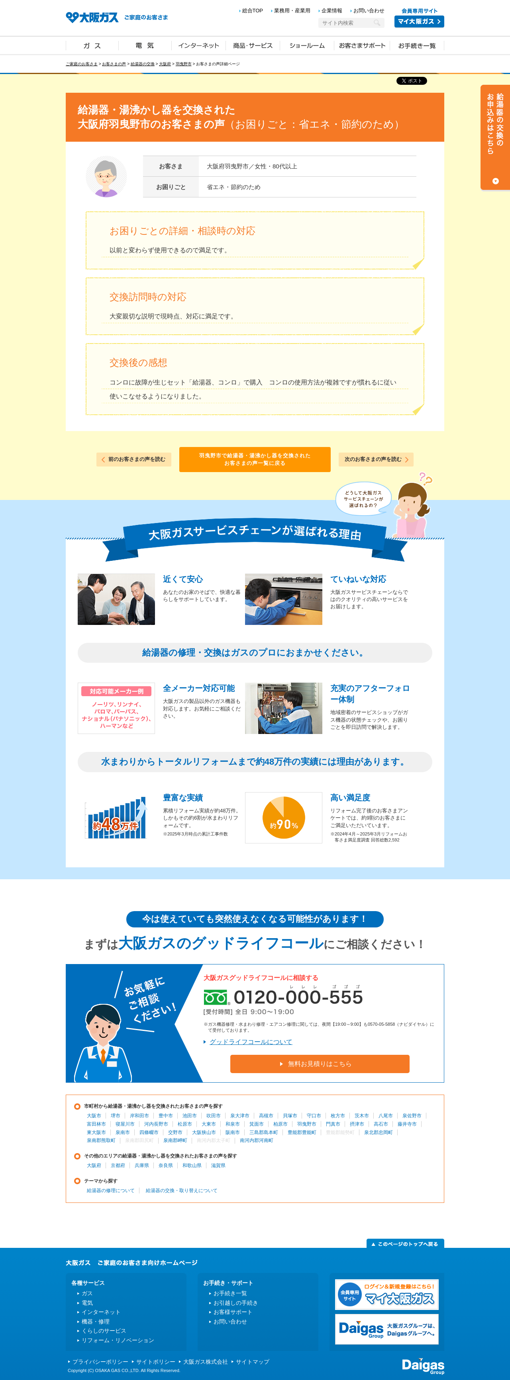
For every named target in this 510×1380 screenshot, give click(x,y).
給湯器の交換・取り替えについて (182, 1190)
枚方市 (338, 1115)
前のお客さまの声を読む (136, 459)
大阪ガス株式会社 (205, 1362)
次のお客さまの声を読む (373, 459)
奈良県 (166, 1165)
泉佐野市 (412, 1115)
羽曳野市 (184, 64)
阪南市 (233, 1132)
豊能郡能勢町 (340, 1132)
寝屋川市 (125, 1124)
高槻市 (266, 1115)
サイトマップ (252, 1362)
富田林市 (96, 1124)
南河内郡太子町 (213, 1140)
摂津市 (357, 1124)
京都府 (118, 1165)
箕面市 (256, 1124)
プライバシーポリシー (100, 1362)
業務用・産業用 (292, 11)
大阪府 (165, 64)
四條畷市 (149, 1132)
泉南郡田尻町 (139, 1140)
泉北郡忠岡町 (378, 1132)
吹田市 (213, 1115)
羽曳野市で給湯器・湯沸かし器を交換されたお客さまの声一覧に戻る (255, 459)
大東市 (209, 1124)
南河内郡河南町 (256, 1140)
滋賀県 (218, 1165)
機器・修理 (96, 1321)
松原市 (185, 1124)
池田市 (189, 1115)
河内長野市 (156, 1124)
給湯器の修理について (111, 1190)
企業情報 (332, 11)
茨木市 (362, 1115)
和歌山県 (192, 1165)
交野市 (175, 1132)
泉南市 (123, 1132)
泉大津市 (239, 1115)
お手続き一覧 (417, 45)
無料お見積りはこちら (320, 1063)
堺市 (115, 1115)
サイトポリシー (155, 1362)
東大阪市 (96, 1132)
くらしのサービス (104, 1330)
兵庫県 (142, 1165)
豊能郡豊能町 (302, 1132)
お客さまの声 (114, 64)
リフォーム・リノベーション (118, 1340)
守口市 (314, 1115)
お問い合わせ (368, 11)
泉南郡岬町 (175, 1140)
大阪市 (94, 1115)
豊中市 (166, 1115)
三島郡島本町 (263, 1132)
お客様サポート (233, 1312)
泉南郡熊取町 (101, 1140)
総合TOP (252, 11)
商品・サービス (253, 45)
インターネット (199, 45)
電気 (145, 45)
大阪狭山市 (204, 1132)
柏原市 (280, 1124)
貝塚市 (290, 1115)
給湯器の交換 (143, 64)
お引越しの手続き (236, 1303)
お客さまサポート (362, 45)
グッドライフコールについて (251, 1041)
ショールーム (307, 45)
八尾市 (386, 1115)
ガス (92, 45)
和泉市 (233, 1124)
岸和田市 (139, 1115)
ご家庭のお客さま (82, 64)
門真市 (333, 1124)
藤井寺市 (407, 1124)
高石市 (381, 1124)
